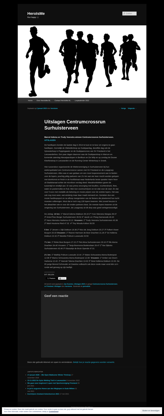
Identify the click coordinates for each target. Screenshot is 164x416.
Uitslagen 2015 (79, 284)
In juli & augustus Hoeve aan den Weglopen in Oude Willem (51, 388)
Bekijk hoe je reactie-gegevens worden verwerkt (93, 362)
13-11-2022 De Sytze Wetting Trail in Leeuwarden (46, 380)
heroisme (54, 108)
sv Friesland (48, 286)
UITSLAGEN (50, 140)
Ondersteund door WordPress (82, 407)
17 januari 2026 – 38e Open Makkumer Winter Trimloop (49, 375)
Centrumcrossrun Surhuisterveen (105, 284)
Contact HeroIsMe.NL (63, 100)
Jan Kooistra (68, 284)
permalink (87, 286)
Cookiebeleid (53, 412)
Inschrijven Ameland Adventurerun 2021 (43, 394)
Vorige (122, 108)
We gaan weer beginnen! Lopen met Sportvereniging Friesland (52, 383)
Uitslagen (57, 286)
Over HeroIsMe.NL (44, 100)
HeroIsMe (36, 13)
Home (30, 100)
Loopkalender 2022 (82, 100)
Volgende (132, 108)
